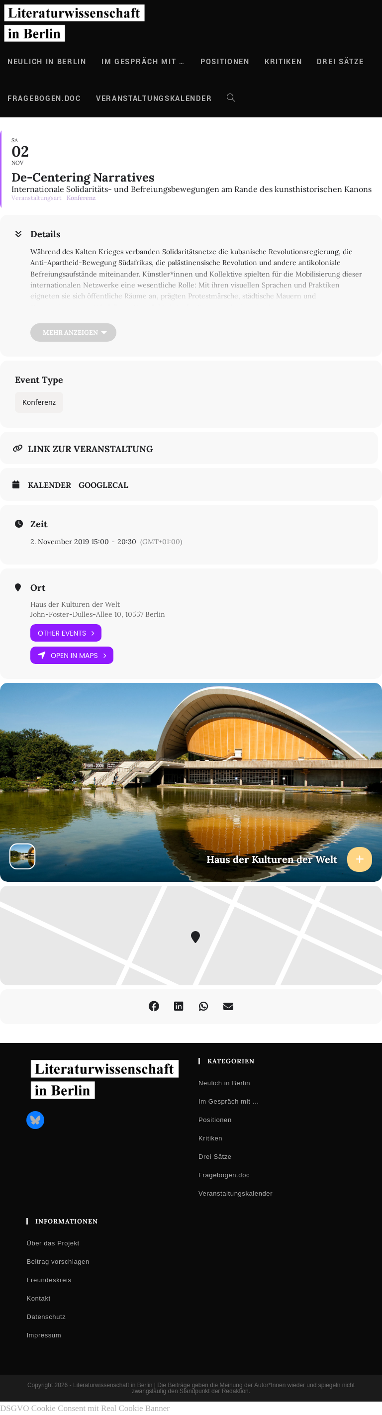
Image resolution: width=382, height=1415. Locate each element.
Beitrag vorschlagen (57, 1261)
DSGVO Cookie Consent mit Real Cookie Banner (85, 1408)
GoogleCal (103, 485)
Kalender (49, 485)
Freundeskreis (48, 1280)
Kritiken (210, 1138)
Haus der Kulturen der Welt (75, 604)
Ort (37, 587)
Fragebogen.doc (224, 1175)
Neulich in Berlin (224, 1083)
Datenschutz (46, 1317)
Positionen (215, 1120)
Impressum (43, 1335)
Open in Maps (72, 655)
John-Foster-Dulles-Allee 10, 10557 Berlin (97, 614)
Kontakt (38, 1298)
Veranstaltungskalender (235, 1193)
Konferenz (39, 402)
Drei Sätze (215, 1156)
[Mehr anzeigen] (73, 332)
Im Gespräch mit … (228, 1101)
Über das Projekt (52, 1243)
